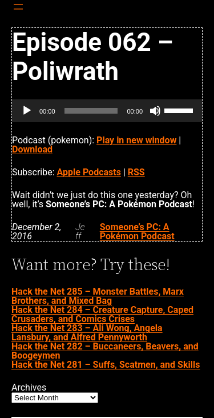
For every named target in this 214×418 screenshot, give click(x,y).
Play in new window (136, 140)
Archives (28, 387)
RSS (136, 172)
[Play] (27, 110)
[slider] (91, 111)
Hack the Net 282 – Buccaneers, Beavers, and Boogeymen (105, 351)
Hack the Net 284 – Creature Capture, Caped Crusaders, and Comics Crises (102, 314)
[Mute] (155, 110)
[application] (107, 110)
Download (32, 149)
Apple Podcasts (89, 172)
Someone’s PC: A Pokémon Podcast (137, 232)
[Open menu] (18, 7)
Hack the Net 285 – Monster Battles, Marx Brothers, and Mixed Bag (97, 296)
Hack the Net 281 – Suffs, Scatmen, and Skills (105, 364)
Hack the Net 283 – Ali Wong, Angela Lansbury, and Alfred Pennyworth (87, 333)
